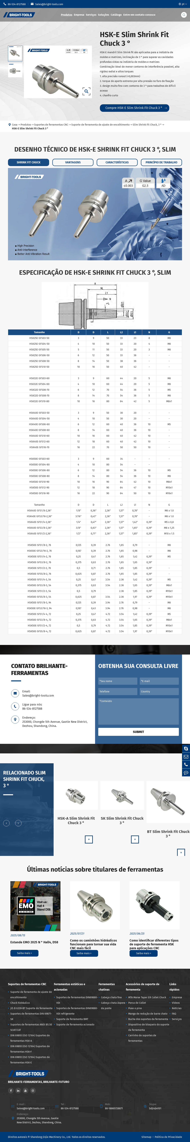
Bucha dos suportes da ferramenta (148, 1019)
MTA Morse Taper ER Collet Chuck (147, 997)
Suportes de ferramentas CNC (27, 984)
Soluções (103, 14)
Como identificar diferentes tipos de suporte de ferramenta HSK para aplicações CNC (154, 944)
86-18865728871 (114, 1108)
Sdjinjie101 (155, 1108)
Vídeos (176, 1002)
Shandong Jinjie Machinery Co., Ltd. (50, 1136)
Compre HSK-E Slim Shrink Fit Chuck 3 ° (136, 108)
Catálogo (116, 14)
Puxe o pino (135, 1008)
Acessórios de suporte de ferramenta (142, 986)
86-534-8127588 (14, 4)
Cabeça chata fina (111, 997)
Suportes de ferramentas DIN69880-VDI (77, 1000)
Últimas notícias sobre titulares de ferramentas (95, 869)
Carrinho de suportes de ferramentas (142, 1038)
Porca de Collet (137, 1002)
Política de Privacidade (168, 1136)
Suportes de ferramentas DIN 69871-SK (31, 1016)
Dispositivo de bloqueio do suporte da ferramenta (148, 1027)
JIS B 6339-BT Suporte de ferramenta (31, 1008)
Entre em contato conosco (139, 14)
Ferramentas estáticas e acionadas (69, 986)
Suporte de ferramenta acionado (75, 1024)
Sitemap (146, 1136)
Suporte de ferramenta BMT (72, 1019)
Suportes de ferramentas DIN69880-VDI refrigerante (77, 1011)
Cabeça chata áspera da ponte (113, 1005)
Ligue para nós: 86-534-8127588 (32, 706)
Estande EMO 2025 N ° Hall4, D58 (34, 942)
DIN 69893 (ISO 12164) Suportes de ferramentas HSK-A (30, 1038)
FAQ (174, 1013)
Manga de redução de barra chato (147, 1013)
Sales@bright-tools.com (47, 4)
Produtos (66, 14)
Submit (138, 732)
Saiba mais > (24, 953)
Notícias (176, 1008)
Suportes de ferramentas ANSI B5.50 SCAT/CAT (31, 1027)
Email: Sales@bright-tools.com (38, 693)
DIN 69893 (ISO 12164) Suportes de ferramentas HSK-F (30, 1049)
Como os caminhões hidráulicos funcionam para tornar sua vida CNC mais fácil (93, 944)
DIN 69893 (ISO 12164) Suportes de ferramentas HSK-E (30, 1060)
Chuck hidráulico (20, 1002)
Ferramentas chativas (107, 986)
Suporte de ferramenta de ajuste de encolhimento (31, 994)
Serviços (91, 14)
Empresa (79, 14)
